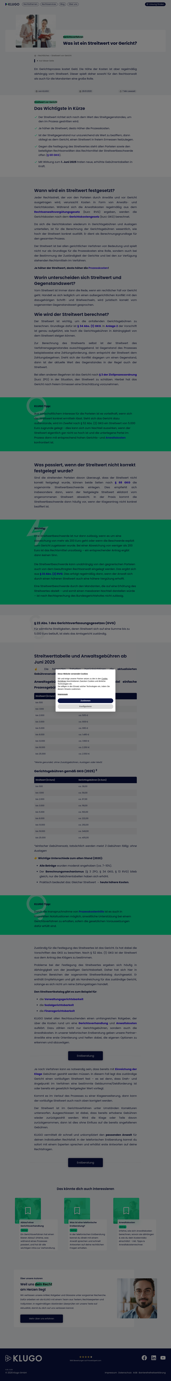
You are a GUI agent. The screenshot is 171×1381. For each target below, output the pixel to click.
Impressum (63, 694)
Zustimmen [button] (86, 701)
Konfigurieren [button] (85, 706)
